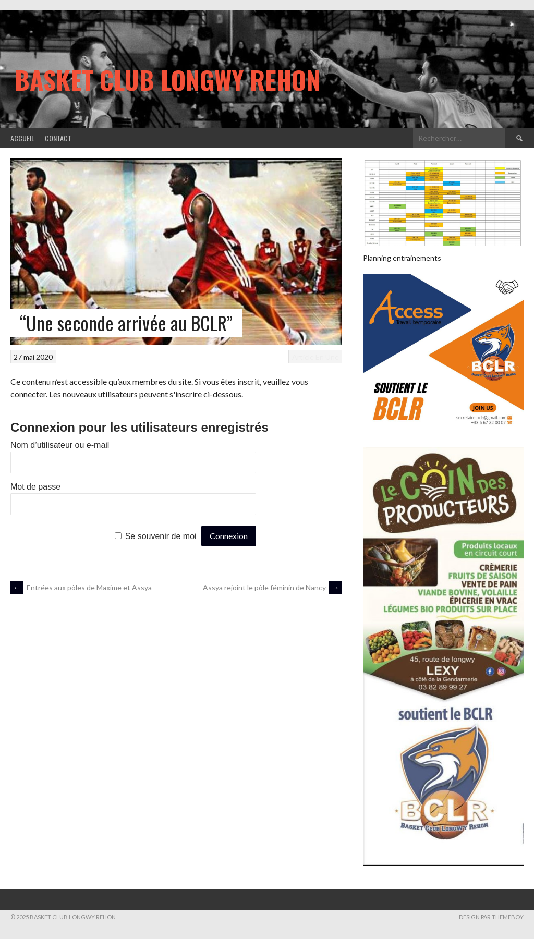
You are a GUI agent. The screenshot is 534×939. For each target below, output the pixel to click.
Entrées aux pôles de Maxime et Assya (81, 587)
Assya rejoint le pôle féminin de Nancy (272, 587)
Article (303, 356)
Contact (58, 137)
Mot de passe (35, 486)
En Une (327, 356)
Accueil (22, 137)
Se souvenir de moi (161, 536)
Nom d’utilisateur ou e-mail (59, 445)
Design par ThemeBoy (491, 916)
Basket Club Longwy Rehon (167, 79)
